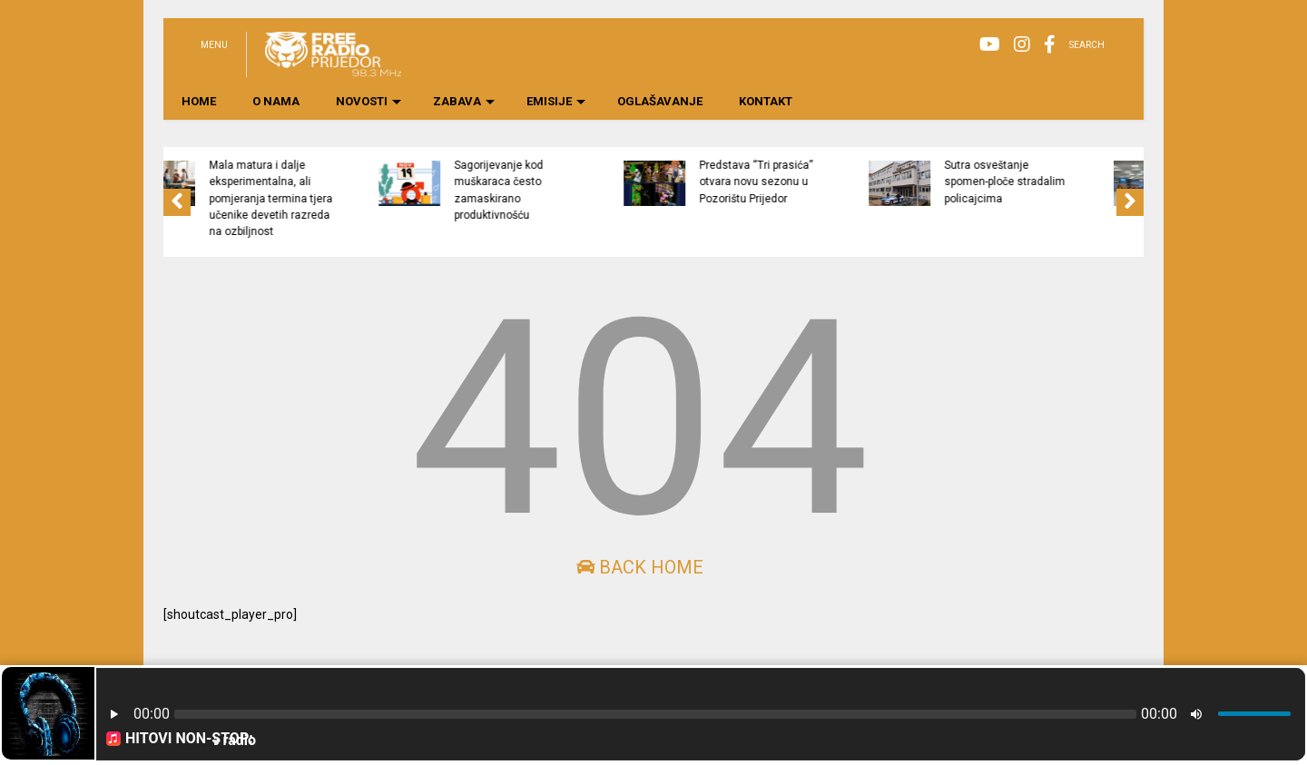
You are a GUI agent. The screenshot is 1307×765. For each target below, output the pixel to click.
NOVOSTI (368, 101)
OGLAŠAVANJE (660, 101)
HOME (199, 101)
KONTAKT (765, 101)
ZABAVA (464, 101)
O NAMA (276, 101)
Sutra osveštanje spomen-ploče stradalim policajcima (1080, 182)
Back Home (639, 567)
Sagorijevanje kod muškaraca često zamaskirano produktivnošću (574, 190)
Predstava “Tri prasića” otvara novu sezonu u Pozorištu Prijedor (832, 182)
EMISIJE (555, 101)
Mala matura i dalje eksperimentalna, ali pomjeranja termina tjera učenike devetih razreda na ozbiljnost (346, 198)
